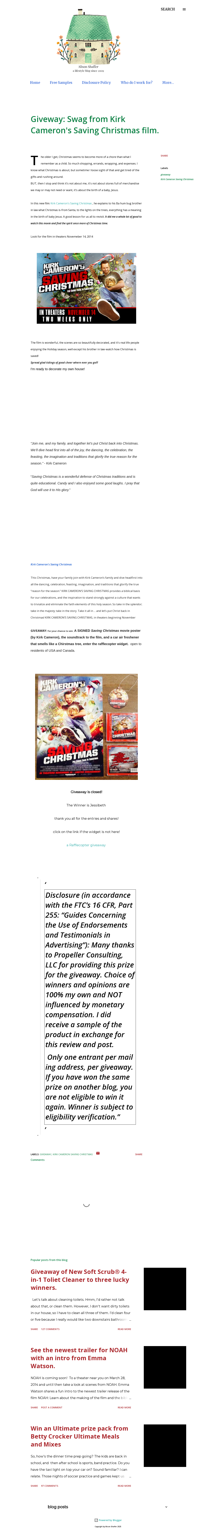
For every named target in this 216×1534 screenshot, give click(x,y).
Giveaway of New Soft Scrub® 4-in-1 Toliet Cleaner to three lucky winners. (80, 1280)
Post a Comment (51, 1407)
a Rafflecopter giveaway (86, 845)
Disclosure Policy (96, 83)
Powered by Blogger (108, 1520)
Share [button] (164, 155)
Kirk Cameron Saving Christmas (177, 179)
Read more (124, 1329)
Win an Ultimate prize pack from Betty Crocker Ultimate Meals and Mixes (79, 1436)
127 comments (50, 1329)
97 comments (49, 1485)
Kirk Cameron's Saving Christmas (71, 203)
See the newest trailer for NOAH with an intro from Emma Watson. (79, 1358)
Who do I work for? (136, 83)
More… (168, 83)
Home (35, 83)
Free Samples (61, 83)
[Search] (168, 9)
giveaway (165, 174)
